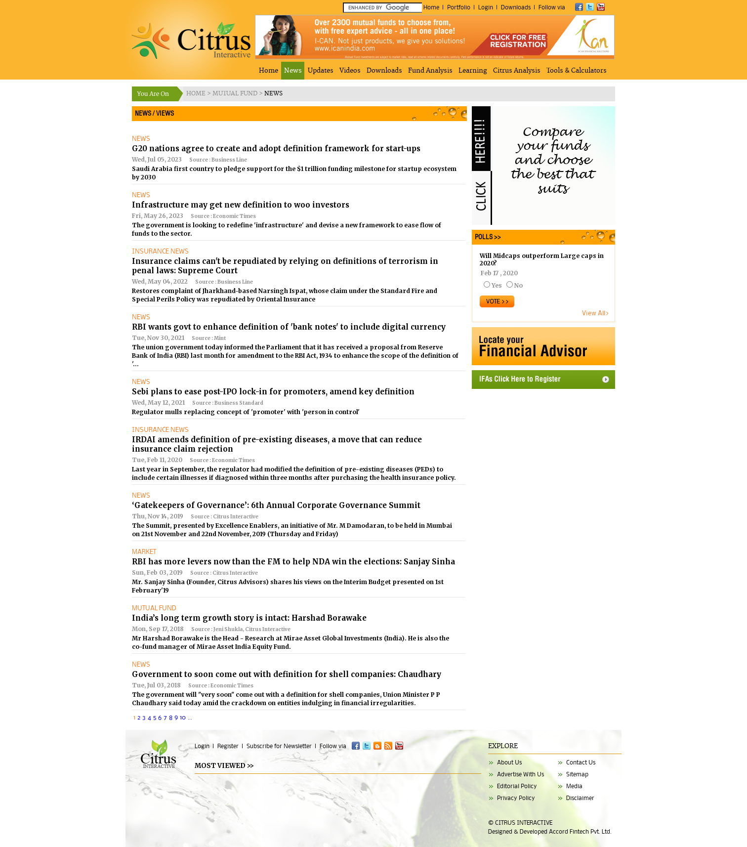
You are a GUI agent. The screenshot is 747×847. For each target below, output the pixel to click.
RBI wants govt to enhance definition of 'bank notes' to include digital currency (289, 327)
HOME (196, 93)
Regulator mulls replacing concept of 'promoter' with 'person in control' (246, 412)
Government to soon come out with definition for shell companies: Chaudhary (286, 674)
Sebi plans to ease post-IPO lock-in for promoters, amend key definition (273, 391)
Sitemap (577, 774)
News (293, 71)
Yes (497, 285)
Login (485, 7)
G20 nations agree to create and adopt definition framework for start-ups (276, 148)
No (518, 285)
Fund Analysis (430, 71)
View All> (596, 312)
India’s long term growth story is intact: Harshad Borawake (249, 618)
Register (228, 746)
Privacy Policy (516, 798)
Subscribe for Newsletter (279, 746)
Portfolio (458, 7)
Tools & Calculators (576, 71)
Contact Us (580, 762)
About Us (509, 762)
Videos (350, 71)
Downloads (516, 7)
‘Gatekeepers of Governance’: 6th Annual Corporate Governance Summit (276, 505)
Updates (320, 71)
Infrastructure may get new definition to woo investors (240, 205)
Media (574, 786)
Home (431, 7)
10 (183, 717)
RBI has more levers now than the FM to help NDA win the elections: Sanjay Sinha (293, 561)
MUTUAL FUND (235, 93)
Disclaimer (580, 798)
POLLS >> (486, 237)
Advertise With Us (520, 774)
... (190, 717)
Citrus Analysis (516, 71)
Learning (472, 71)
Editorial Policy (517, 786)
